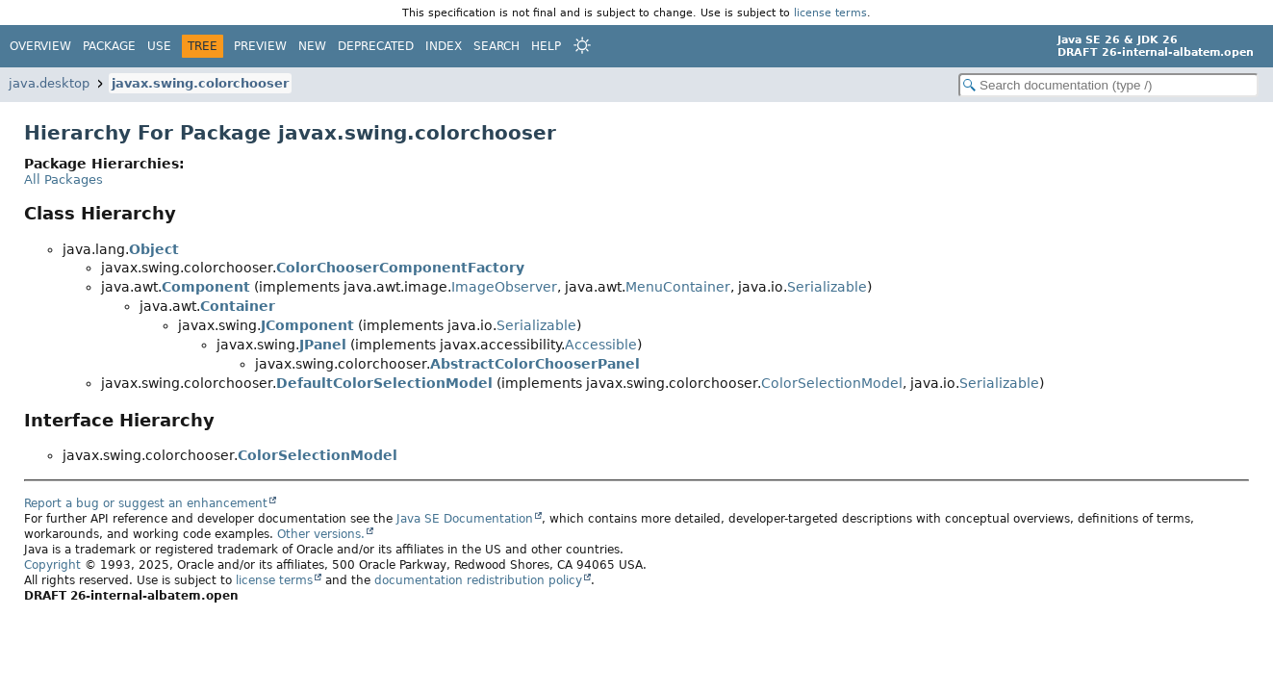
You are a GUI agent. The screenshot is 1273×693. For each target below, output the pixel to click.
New (312, 46)
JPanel (322, 344)
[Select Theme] (582, 45)
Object (154, 249)
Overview (40, 46)
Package (109, 46)
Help (546, 46)
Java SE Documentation (464, 519)
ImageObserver (504, 287)
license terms (830, 12)
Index (443, 46)
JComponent (307, 325)
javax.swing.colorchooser (200, 83)
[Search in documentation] (1108, 85)
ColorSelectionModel (832, 383)
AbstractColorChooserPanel (535, 364)
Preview (260, 46)
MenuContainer (677, 287)
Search (496, 46)
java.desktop (49, 83)
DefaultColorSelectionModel (384, 383)
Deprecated (376, 46)
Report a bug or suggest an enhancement (145, 503)
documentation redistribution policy (478, 580)
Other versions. (321, 534)
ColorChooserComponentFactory (400, 267)
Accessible (601, 344)
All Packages (63, 179)
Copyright (52, 565)
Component (206, 287)
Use (159, 46)
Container (237, 306)
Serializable (827, 287)
